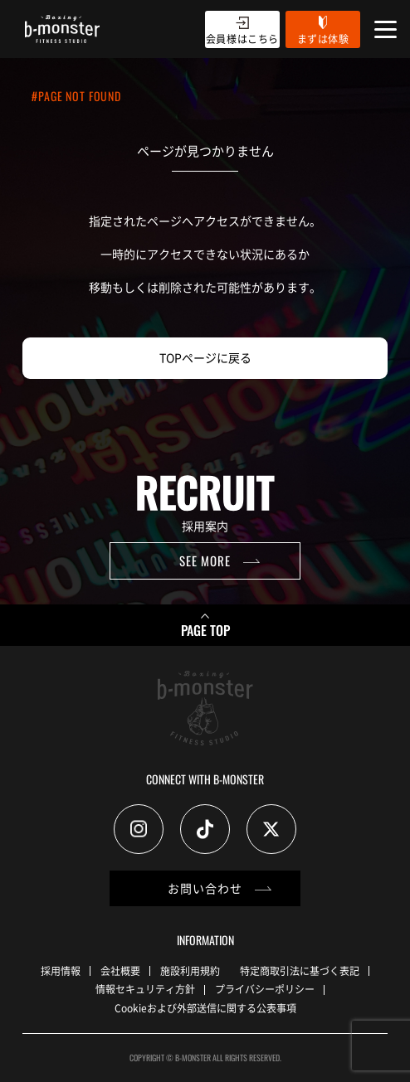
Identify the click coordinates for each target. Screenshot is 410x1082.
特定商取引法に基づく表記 (299, 970)
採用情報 (61, 970)
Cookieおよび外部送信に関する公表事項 (205, 1008)
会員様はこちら (242, 39)
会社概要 (120, 970)
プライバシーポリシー (265, 989)
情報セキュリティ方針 (145, 989)
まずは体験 (323, 39)
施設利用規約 (190, 970)
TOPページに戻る (205, 357)
